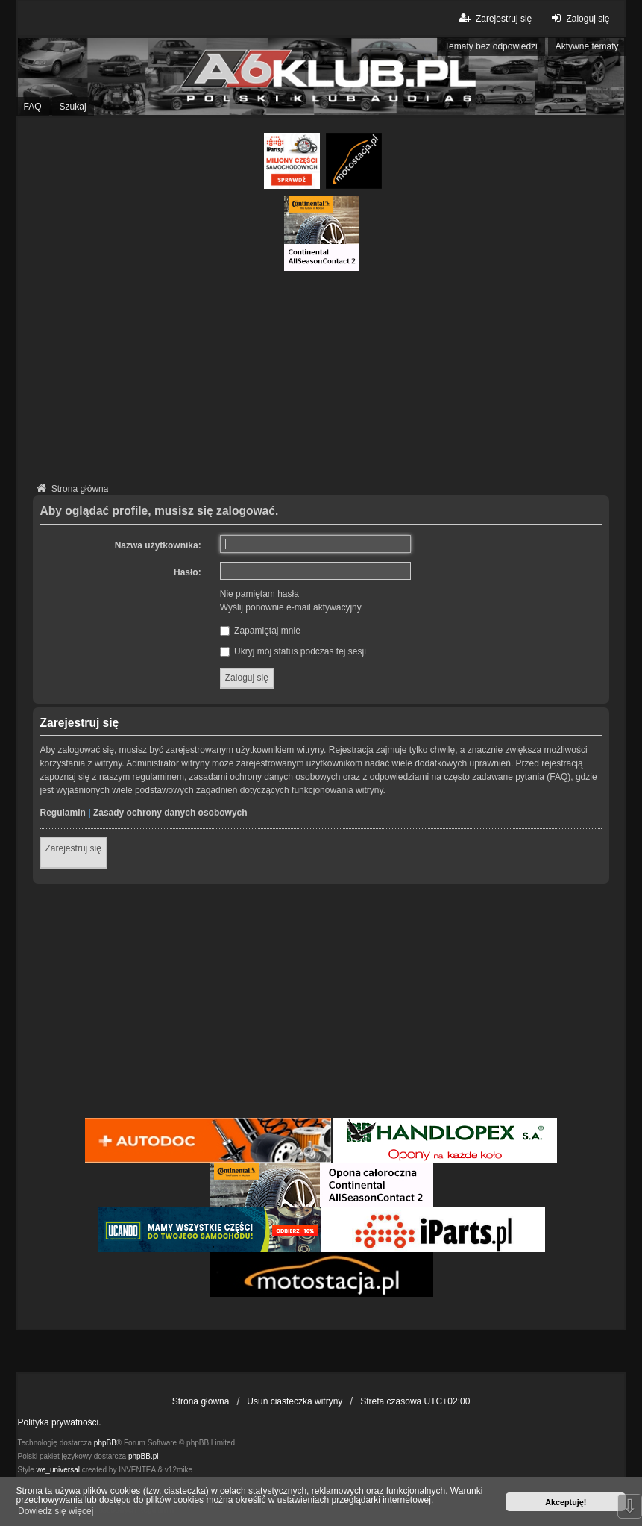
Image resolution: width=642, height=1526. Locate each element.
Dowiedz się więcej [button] (55, 1511)
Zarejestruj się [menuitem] (494, 18)
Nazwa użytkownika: (158, 545)
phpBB (105, 1443)
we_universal (58, 1470)
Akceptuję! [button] (565, 1502)
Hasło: (187, 572)
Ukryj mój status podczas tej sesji (293, 651)
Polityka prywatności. (59, 1422)
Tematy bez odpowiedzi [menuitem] (491, 46)
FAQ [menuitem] (33, 106)
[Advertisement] (321, 375)
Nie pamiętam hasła (259, 594)
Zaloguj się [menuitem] (578, 18)
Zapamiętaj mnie (260, 630)
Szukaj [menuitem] (73, 106)
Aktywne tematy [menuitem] (587, 46)
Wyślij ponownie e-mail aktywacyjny (291, 607)
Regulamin (63, 812)
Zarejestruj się (73, 848)
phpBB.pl (143, 1456)
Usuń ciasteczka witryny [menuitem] (294, 1401)
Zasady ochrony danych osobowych (170, 812)
